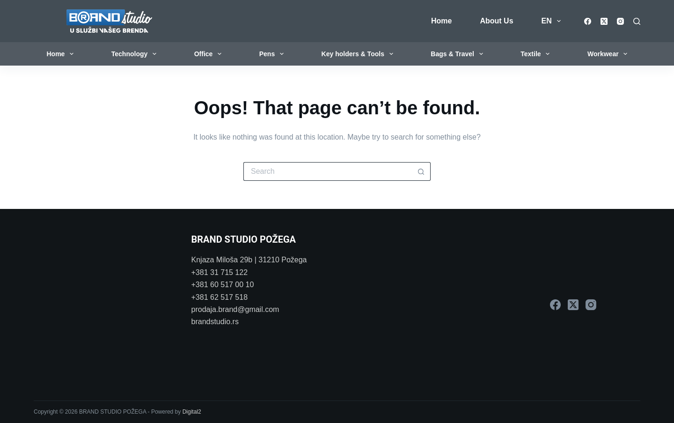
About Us (496, 21)
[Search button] (421, 171)
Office (209, 53)
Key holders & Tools (359, 53)
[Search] (636, 21)
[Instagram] (620, 21)
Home (441, 21)
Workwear (609, 53)
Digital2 (192, 411)
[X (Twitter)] (604, 21)
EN (553, 21)
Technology (135, 53)
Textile (536, 53)
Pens (273, 53)
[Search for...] (327, 171)
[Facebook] (587, 21)
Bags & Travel (458, 53)
